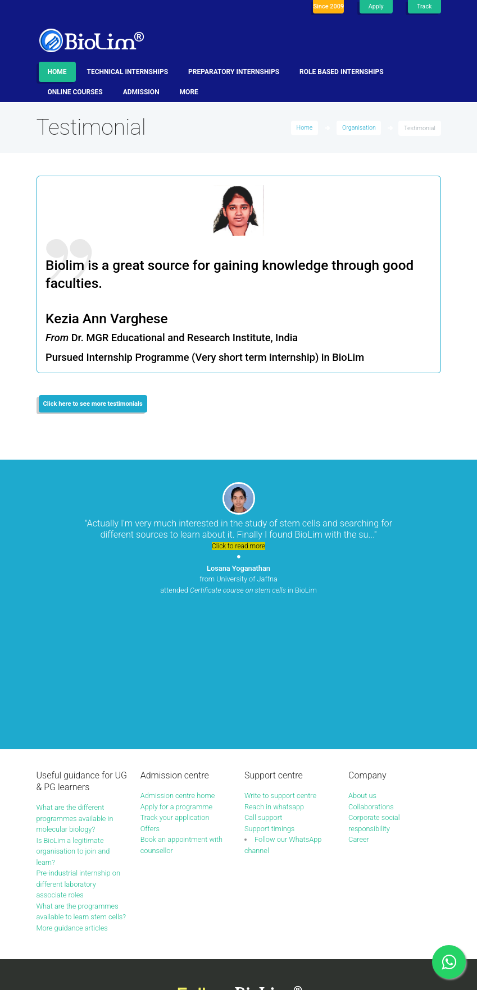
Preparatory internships (233, 72)
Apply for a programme (177, 676)
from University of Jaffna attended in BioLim (239, 580)
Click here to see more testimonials (93, 404)
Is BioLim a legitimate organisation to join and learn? (74, 721)
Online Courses (75, 92)
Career (358, 709)
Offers (150, 698)
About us (362, 665)
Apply (375, 6)
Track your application (175, 687)
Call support (263, 687)
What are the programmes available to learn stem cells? (78, 787)
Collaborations (371, 676)
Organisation (358, 128)
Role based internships (341, 72)
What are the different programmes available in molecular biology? (76, 688)
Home (57, 72)
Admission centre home (178, 665)
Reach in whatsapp (274, 676)
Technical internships (128, 72)
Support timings (270, 698)
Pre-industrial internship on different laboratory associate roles (79, 754)
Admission (141, 92)
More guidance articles (73, 808)
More (189, 92)
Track (424, 6)
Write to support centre (281, 665)
